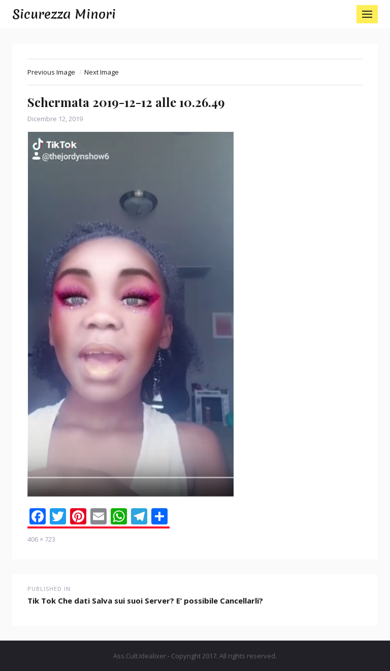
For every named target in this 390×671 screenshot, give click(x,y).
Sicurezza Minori (64, 14)
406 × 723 (41, 539)
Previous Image (51, 72)
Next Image (101, 72)
